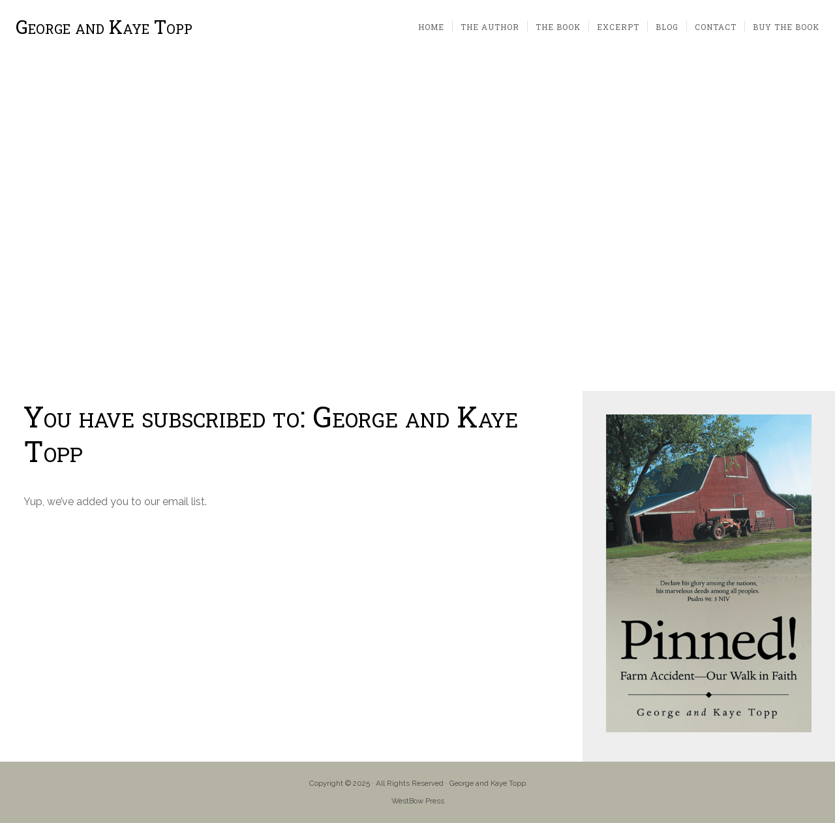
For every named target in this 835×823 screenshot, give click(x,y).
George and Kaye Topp (104, 27)
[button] (20, 222)
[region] (417, 223)
